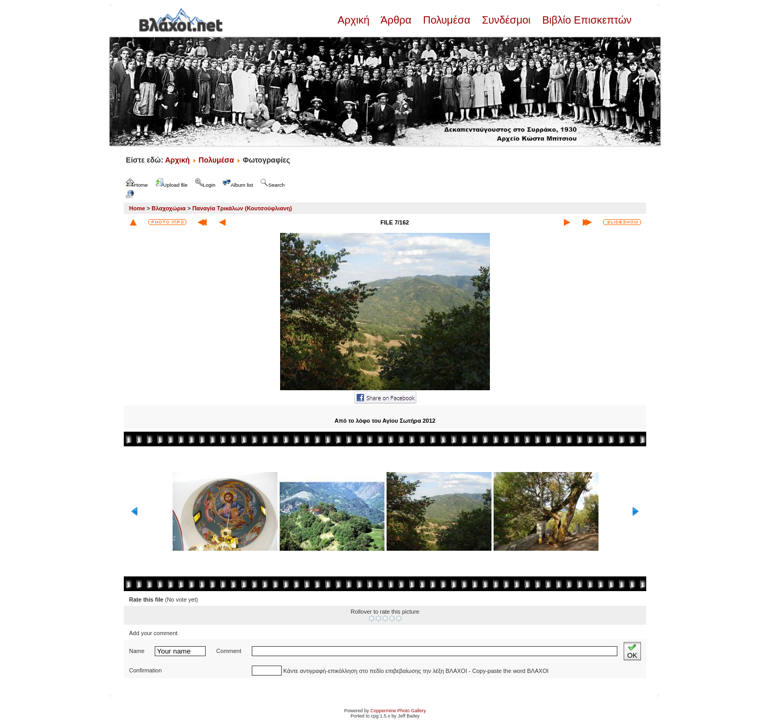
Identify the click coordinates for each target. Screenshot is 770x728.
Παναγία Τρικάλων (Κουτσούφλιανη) (242, 208)
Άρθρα (396, 20)
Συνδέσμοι (506, 20)
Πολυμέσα (446, 20)
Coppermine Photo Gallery (398, 710)
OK (632, 651)
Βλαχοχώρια (169, 208)
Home (137, 208)
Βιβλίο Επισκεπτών (585, 20)
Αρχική (354, 20)
